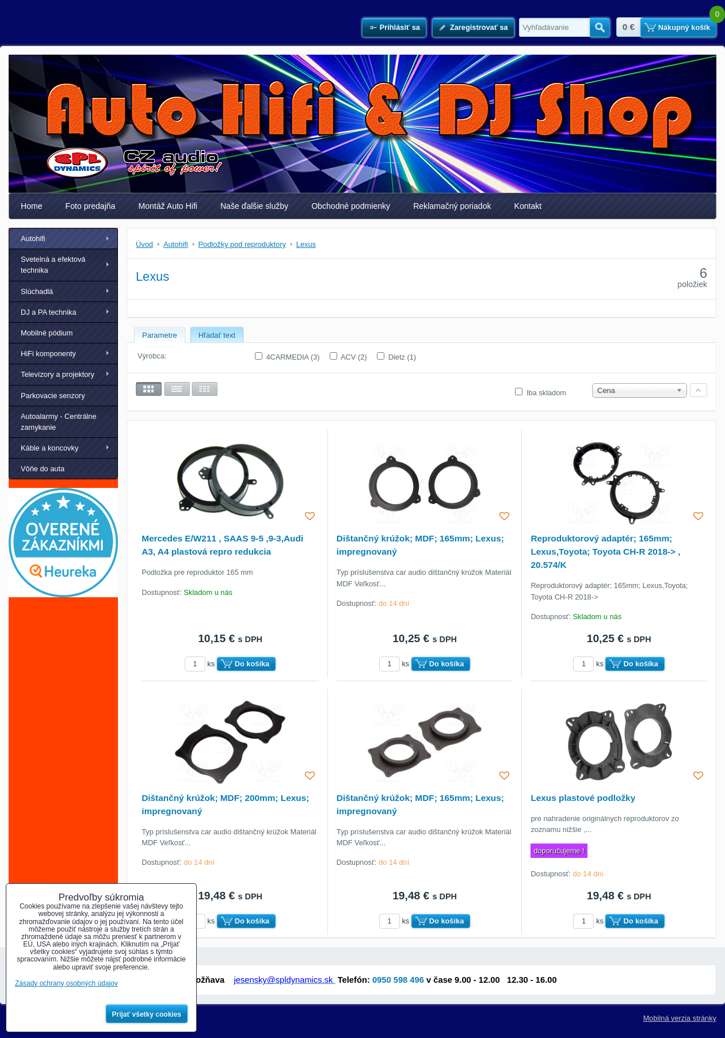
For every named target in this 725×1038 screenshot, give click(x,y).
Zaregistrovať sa (479, 27)
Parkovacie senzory (53, 395)
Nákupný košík (684, 27)
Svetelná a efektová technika (53, 264)
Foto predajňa (91, 206)
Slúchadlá (37, 291)
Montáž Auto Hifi (167, 206)
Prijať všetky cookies (147, 1014)
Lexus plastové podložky (583, 798)
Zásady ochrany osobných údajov (66, 983)
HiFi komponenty (48, 353)
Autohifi (33, 238)
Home (32, 206)
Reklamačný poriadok (452, 206)
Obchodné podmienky (350, 206)
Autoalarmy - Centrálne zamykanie (59, 422)
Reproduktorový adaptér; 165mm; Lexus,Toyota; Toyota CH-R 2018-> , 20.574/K (605, 551)
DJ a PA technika (49, 312)
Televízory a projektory (57, 374)
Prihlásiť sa (400, 27)
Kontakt (528, 206)
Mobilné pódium (46, 333)
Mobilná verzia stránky (679, 1018)
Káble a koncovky (49, 448)
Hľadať (600, 27)
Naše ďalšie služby (254, 206)
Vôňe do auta (42, 468)
